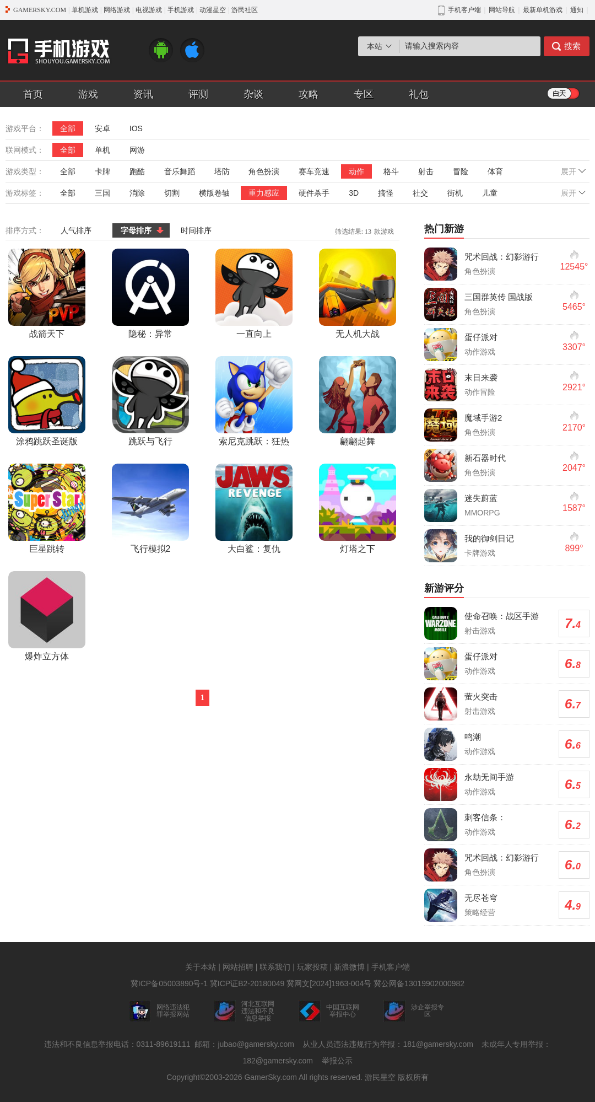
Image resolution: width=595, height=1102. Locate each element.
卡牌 (102, 171)
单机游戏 (85, 10)
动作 (356, 171)
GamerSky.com (270, 1077)
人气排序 (76, 230)
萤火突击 (480, 696)
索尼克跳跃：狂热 (254, 401)
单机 (102, 150)
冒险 (460, 171)
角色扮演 (263, 171)
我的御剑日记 (489, 538)
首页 (33, 94)
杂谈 (253, 94)
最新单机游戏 (542, 10)
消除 (137, 193)
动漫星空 (212, 10)
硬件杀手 (314, 193)
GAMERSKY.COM (39, 10)
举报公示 (337, 1060)
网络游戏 (117, 10)
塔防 (222, 171)
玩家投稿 (312, 967)
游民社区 (244, 10)
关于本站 (200, 967)
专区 (364, 94)
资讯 (143, 94)
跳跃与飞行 (150, 401)
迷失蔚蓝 (480, 498)
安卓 (102, 128)
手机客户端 (390, 967)
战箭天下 (46, 293)
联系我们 (274, 967)
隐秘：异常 (150, 293)
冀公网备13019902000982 (419, 983)
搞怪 (385, 193)
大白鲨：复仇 (254, 508)
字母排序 (136, 230)
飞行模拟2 (150, 508)
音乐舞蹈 (179, 171)
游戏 (88, 94)
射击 (426, 171)
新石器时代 (485, 458)
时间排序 (196, 230)
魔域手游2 (483, 417)
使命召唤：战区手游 (501, 616)
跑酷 (137, 171)
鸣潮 (472, 736)
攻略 (308, 94)
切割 (172, 193)
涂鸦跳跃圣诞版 (46, 401)
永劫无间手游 (489, 777)
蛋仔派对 (480, 337)
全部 (67, 128)
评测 (198, 94)
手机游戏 (180, 10)
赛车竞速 (314, 171)
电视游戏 (149, 10)
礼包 (419, 94)
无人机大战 (357, 293)
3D (354, 193)
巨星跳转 (46, 508)
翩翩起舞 (357, 401)
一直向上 (254, 293)
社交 (420, 193)
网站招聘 (238, 967)
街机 (455, 193)
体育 (495, 171)
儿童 (489, 193)
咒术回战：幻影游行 (501, 256)
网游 (137, 150)
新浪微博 (349, 967)
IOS (136, 128)
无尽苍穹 (480, 897)
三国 (102, 193)
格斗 (391, 171)
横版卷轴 (214, 193)
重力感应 (263, 193)
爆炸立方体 (46, 616)
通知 (576, 10)
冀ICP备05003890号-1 (169, 983)
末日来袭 (480, 377)
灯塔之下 (357, 508)
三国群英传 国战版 (498, 297)
